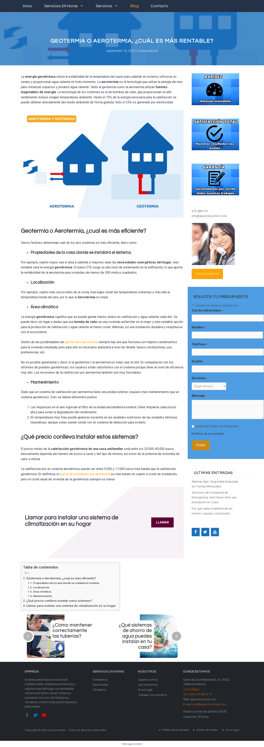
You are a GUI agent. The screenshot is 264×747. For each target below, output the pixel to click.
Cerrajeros (99, 689)
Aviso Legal (145, 689)
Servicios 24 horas (67, 6)
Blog (134, 6)
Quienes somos (148, 679)
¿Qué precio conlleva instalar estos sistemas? (59, 601)
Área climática (42, 591)
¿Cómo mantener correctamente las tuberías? (72, 630)
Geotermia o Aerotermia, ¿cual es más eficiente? (61, 578)
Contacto (159, 6)
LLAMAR (162, 522)
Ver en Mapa (191, 689)
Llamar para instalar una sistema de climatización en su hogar (71, 606)
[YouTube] (215, 532)
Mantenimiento (42, 596)
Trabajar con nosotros (152, 695)
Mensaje (199, 396)
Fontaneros (100, 679)
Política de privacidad (208, 433)
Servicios (110, 6)
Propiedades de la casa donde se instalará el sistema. (66, 583)
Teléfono (200, 344)
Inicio (27, 6)
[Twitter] (205, 532)
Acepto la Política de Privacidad (216, 426)
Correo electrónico (207, 310)
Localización (41, 587)
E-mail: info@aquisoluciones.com (204, 704)
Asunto (197, 361)
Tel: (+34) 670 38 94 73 (197, 694)
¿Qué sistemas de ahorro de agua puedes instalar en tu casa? (135, 636)
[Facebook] (196, 532)
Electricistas (100, 684)
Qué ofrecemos (148, 684)
